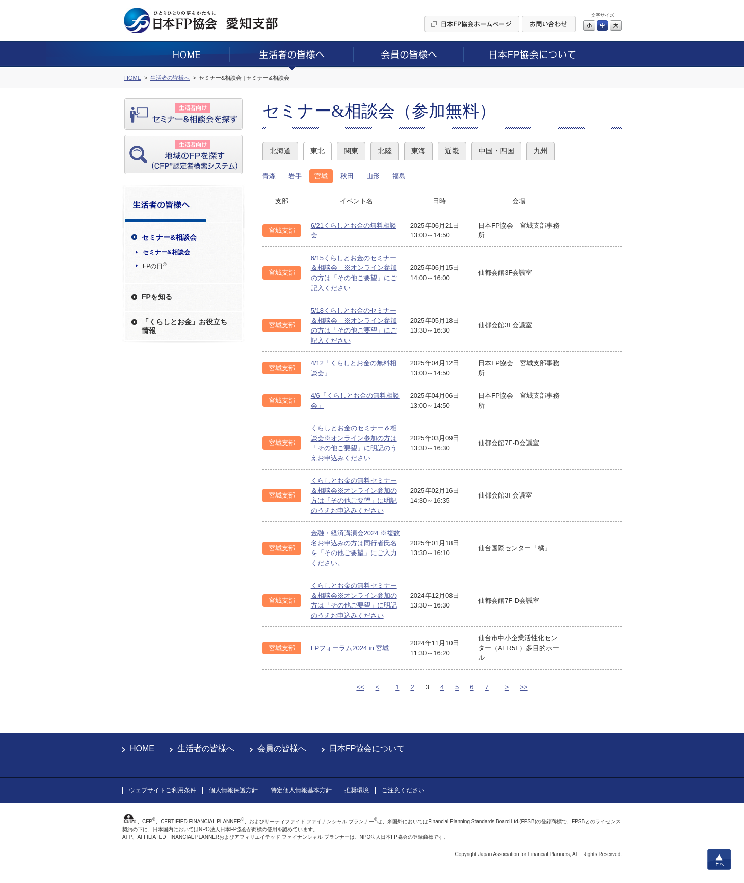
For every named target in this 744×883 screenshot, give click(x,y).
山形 (373, 176)
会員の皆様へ (281, 748)
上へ (719, 859)
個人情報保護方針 (233, 790)
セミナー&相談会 (166, 252)
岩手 (295, 176)
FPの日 (155, 266)
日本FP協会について (367, 748)
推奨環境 (356, 790)
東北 (317, 151)
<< (360, 687)
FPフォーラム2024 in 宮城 (350, 648)
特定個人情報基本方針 (301, 790)
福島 (399, 176)
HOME (142, 748)
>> (523, 687)
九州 (541, 151)
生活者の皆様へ (205, 748)
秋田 (347, 176)
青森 (269, 176)
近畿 (452, 151)
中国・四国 (496, 151)
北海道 (280, 151)
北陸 (385, 151)
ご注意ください (403, 790)
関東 (351, 151)
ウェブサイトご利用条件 (162, 790)
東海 (418, 151)
